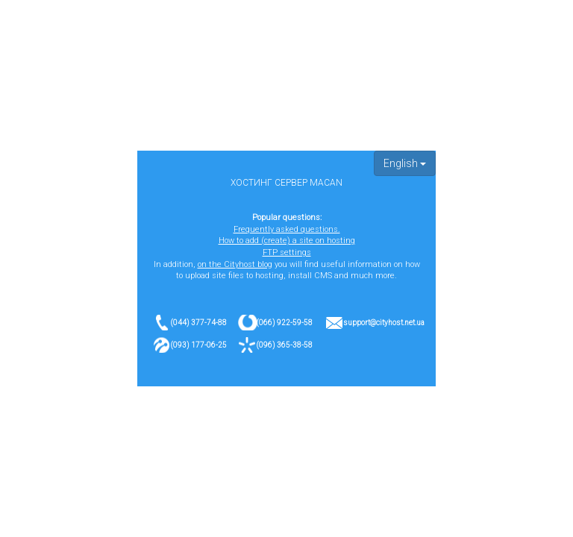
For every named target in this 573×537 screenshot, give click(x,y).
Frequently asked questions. (287, 229)
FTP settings (287, 252)
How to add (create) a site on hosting (287, 240)
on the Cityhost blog (235, 264)
